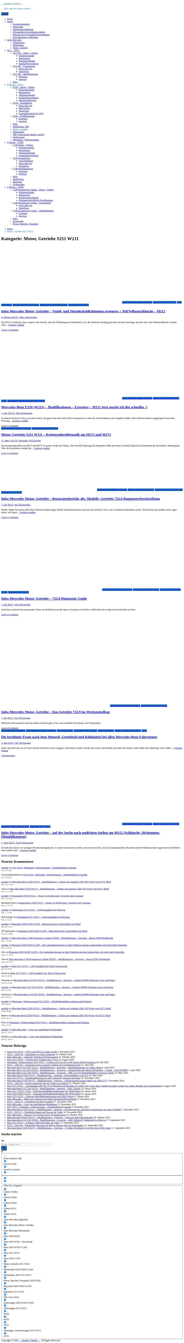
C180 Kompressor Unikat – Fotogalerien (32, 203)
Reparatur (17, 182)
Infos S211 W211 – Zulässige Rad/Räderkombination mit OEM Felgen (40, 1096)
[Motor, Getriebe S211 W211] (5, 1261)
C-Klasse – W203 (15, 142)
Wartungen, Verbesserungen (26, 140)
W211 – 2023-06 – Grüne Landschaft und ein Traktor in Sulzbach (37, 1083)
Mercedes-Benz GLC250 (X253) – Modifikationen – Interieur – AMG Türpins (43, 1088)
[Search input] (14, 1144)
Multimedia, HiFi (21, 126)
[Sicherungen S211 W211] (5, 1306)
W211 (4, 401)
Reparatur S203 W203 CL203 (54, 305)
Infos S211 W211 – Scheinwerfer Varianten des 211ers (32, 1059)
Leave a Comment (9, 330)
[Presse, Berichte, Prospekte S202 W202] (5, 1278)
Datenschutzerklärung (23, 29)
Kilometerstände (26, 55)
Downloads (18, 221)
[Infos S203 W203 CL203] (5, 1244)
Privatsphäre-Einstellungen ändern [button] (29, 32)
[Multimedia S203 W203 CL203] (5, 1267)
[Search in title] (5, 1161)
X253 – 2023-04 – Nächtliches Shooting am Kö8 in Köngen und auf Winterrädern (45, 1125)
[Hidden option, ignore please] (5, 1178)
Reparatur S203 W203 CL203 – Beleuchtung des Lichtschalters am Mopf (46, 924)
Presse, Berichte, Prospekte (25, 224)
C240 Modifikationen (23, 168)
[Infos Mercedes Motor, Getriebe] (5, 1222)
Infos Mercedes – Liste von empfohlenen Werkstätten (37, 1029)
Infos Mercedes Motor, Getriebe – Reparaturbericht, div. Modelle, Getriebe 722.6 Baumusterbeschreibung (80, 498)
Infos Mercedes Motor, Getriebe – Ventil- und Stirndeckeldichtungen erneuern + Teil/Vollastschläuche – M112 (83, 311)
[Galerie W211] (5, 1206)
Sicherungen (19, 137)
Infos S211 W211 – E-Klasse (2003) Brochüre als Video (33, 1123)
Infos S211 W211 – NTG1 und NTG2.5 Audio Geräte (32, 1052)
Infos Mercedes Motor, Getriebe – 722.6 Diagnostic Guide (44, 598)
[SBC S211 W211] (5, 1294)
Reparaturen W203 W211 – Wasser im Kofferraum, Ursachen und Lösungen (47, 896)
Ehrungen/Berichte (27, 100)
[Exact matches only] (5, 1156)
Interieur (23, 79)
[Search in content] (5, 1167)
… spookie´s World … (11, 3)
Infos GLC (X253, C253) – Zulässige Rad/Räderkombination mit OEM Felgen (44, 1091)
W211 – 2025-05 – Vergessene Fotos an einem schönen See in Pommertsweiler (44, 1065)
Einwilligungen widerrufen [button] (25, 37)
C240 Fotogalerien (21, 158)
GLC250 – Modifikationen (25, 74)
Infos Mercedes (14, 40)
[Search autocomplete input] (40, 1144)
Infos (15, 82)
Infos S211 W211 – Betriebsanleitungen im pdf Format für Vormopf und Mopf (43, 1078)
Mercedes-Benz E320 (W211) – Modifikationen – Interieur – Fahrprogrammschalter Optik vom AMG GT (56, 1080)
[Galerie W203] (5, 1200)
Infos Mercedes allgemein (13, 730)
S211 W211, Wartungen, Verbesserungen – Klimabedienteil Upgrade (44, 867)
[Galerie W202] (5, 1195)
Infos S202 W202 (65, 730)
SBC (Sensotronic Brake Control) (28, 134)
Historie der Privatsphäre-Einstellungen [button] (31, 34)
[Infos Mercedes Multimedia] (5, 1228)
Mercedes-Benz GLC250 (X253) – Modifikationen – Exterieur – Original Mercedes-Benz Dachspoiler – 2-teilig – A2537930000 (67, 1070)
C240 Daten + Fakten (23, 145)
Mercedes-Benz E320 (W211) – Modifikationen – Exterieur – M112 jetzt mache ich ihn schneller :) (74, 407)
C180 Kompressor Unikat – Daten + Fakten (33, 189)
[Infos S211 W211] (5, 1250)
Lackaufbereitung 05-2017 (31, 113)
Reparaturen (24, 58)
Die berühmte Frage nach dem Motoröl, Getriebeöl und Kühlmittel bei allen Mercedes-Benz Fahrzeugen (79, 737)
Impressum (18, 27)
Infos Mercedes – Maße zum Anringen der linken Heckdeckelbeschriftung (41, 1099)
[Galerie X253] (5, 1211)
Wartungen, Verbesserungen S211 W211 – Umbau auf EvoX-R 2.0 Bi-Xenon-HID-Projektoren (51, 1062)
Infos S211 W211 (106, 730)
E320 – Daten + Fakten (24, 87)
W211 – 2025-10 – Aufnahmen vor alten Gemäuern (31, 1054)
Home (10, 21)
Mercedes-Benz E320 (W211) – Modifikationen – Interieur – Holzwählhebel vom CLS (47, 1075)
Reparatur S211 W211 (78, 305)
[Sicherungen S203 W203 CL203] (5, 1300)
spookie (33, 317)
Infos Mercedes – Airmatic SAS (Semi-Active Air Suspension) (36, 1115)
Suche (10, 19)
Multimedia (18, 45)
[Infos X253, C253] (5, 1256)
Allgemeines (19, 42)
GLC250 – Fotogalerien (24, 66)
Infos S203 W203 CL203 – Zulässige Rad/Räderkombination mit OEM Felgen (44, 1094)
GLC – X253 (13, 50)
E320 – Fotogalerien (22, 103)
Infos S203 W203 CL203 (164, 302)
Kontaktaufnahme (21, 24)
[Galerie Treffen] (5, 1189)
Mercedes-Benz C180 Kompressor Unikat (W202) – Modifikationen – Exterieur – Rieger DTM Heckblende (62, 938)
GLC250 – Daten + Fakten (25, 53)
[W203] (5, 1317)
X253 (144, 730)
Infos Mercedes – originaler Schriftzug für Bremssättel (32, 1057)
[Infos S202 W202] (5, 1233)
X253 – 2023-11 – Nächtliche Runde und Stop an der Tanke (35, 1112)
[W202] (5, 1311)
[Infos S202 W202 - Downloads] (5, 1239)
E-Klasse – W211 (15, 84)
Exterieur (23, 76)
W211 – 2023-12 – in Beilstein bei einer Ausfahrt (30, 1102)
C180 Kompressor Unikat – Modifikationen (33, 211)
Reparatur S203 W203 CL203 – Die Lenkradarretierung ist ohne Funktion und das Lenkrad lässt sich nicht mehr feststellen (69, 945)
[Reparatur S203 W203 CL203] (5, 1283)
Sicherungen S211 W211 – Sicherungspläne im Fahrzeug (38, 910)
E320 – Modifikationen (24, 116)
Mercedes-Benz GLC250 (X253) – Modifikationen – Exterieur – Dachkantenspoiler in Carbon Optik (54, 1067)
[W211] (5, 1322)
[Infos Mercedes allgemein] (5, 1217)
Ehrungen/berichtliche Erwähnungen (36, 200)
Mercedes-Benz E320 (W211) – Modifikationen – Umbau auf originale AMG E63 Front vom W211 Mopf (61, 882)
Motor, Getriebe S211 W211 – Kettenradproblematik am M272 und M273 (56, 434)
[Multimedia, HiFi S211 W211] (5, 1272)
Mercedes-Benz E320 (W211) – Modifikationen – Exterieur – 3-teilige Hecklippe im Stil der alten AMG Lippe (59, 1128)
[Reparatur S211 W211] (5, 1289)
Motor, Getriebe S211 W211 (26, 305)
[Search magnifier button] (4, 1148)
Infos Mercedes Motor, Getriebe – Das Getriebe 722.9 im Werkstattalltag (55, 712)
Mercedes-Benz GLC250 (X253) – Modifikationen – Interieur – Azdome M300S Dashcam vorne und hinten (64, 980)
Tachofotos (24, 71)
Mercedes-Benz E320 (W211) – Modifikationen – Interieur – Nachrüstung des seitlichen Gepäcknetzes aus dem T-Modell (64, 1109)
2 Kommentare (8, 755)
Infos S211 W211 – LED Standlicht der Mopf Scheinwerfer (40, 966)
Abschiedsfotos (26, 161)
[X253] (5, 1333)
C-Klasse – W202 (15, 187)
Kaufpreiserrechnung (28, 63)
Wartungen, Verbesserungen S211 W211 (26, 401)
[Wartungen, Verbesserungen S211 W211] (5, 1328)
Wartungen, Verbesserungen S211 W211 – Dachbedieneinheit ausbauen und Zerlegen (52, 1001)
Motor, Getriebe (20, 48)
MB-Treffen (24, 108)
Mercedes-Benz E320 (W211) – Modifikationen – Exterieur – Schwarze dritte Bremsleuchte (50, 1117)
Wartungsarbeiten (27, 61)
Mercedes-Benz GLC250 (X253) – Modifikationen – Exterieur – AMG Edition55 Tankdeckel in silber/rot (56, 1120)
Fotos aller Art (25, 69)
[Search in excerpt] (5, 1172)
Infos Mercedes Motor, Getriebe (137, 302)
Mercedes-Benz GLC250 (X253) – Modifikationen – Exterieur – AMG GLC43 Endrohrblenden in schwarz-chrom (60, 1073)
